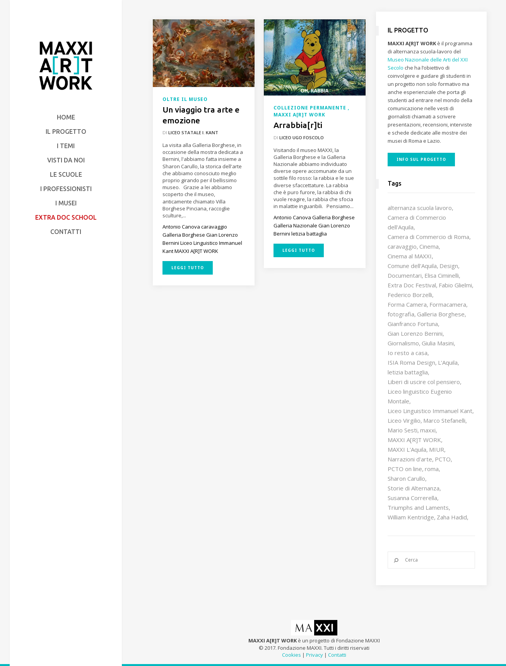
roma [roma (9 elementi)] (432, 469)
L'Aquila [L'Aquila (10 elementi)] (448, 362)
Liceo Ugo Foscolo (301, 137)
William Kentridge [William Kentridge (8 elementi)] (411, 517)
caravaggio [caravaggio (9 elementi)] (402, 246)
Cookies (291, 654)
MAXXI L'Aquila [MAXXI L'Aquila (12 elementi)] (407, 449)
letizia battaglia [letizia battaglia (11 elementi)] (408, 372)
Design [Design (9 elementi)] (448, 266)
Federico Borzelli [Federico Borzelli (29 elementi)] (410, 295)
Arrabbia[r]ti (298, 125)
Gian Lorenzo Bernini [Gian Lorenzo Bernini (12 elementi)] (415, 333)
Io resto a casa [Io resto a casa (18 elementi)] (407, 353)
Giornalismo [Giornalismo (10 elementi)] (403, 343)
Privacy (314, 654)
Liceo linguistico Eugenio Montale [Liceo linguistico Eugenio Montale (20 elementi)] (420, 396)
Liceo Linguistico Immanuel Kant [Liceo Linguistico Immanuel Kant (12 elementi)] (430, 411)
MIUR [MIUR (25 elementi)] (436, 449)
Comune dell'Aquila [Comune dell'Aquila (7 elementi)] (412, 266)
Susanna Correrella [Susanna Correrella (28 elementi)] (412, 498)
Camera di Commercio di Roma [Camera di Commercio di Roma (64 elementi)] (428, 237)
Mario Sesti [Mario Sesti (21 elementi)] (402, 430)
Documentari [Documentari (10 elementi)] (405, 275)
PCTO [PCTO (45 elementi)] (443, 459)
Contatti (337, 654)
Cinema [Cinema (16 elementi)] (429, 246)
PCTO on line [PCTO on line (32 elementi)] (405, 469)
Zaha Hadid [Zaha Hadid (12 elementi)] (452, 517)
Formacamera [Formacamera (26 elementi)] (447, 304)
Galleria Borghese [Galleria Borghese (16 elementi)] (441, 314)
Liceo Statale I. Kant (193, 132)
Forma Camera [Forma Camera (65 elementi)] (407, 304)
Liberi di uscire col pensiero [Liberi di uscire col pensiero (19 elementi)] (424, 382)
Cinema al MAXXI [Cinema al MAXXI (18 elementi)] (410, 256)
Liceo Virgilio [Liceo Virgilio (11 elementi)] (404, 420)
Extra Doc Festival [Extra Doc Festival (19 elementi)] (412, 285)
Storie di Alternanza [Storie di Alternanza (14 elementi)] (413, 488)
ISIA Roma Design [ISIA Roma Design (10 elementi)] (411, 362)
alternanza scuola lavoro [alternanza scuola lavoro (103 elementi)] (420, 208)
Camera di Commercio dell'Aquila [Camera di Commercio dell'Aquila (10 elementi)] (417, 222)
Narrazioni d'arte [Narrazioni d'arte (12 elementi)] (410, 459)
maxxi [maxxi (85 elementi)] (428, 430)
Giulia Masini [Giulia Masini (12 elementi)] (438, 343)
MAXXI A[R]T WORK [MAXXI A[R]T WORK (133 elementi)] (414, 440)
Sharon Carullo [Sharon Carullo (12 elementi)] (406, 478)
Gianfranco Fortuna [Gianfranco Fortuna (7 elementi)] (413, 324)
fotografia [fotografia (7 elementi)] (401, 314)
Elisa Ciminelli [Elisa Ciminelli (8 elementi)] (441, 275)
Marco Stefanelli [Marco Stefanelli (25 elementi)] (444, 420)
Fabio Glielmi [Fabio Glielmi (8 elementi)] (455, 285)
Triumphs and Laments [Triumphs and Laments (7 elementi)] (418, 507)
